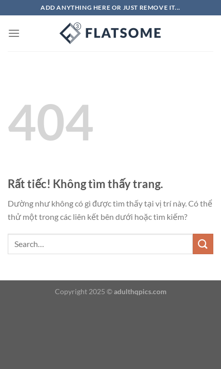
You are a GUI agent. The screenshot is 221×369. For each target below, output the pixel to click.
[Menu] (14, 33)
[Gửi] (203, 244)
